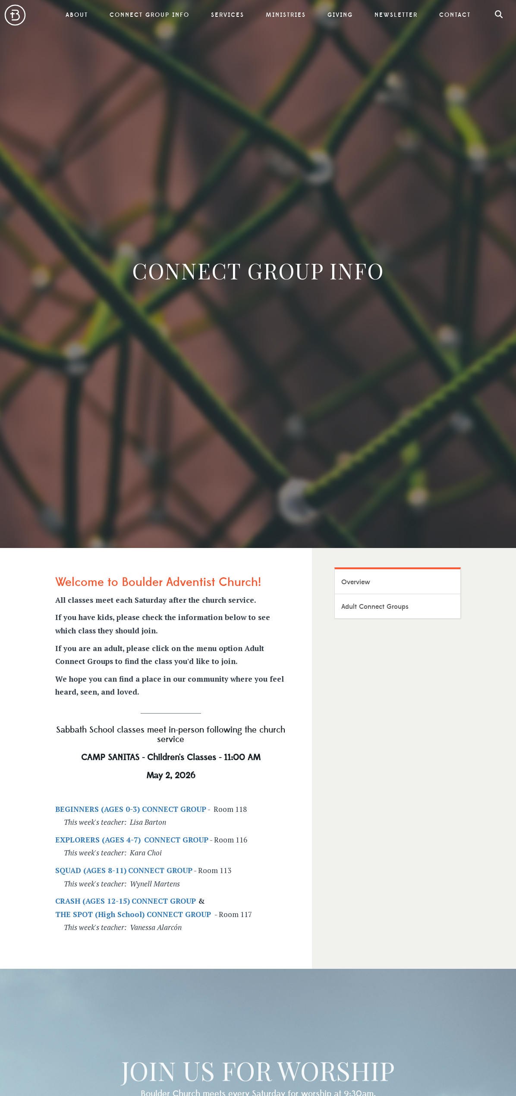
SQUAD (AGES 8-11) (90, 870)
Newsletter (396, 15)
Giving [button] (340, 15)
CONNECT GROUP (164, 901)
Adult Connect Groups (375, 606)
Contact (455, 15)
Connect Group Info (149, 15)
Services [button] (227, 15)
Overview (355, 582)
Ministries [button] (286, 15)
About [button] (77, 15)
